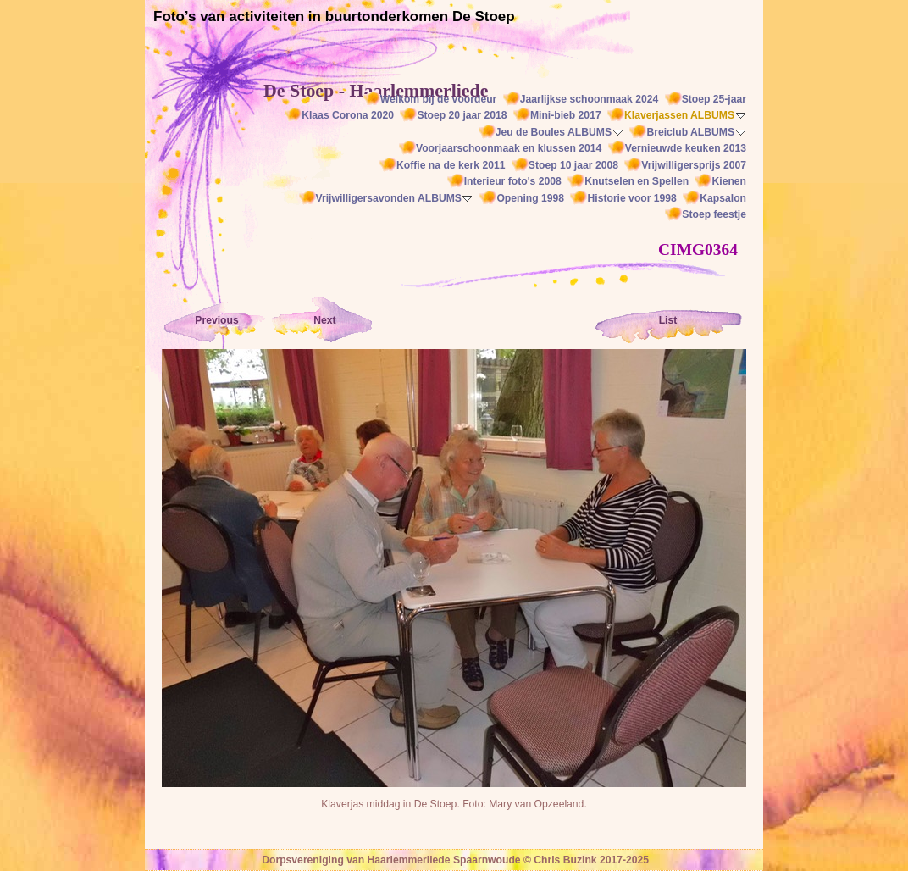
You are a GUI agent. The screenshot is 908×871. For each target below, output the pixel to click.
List (668, 320)
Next (324, 320)
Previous (216, 320)
